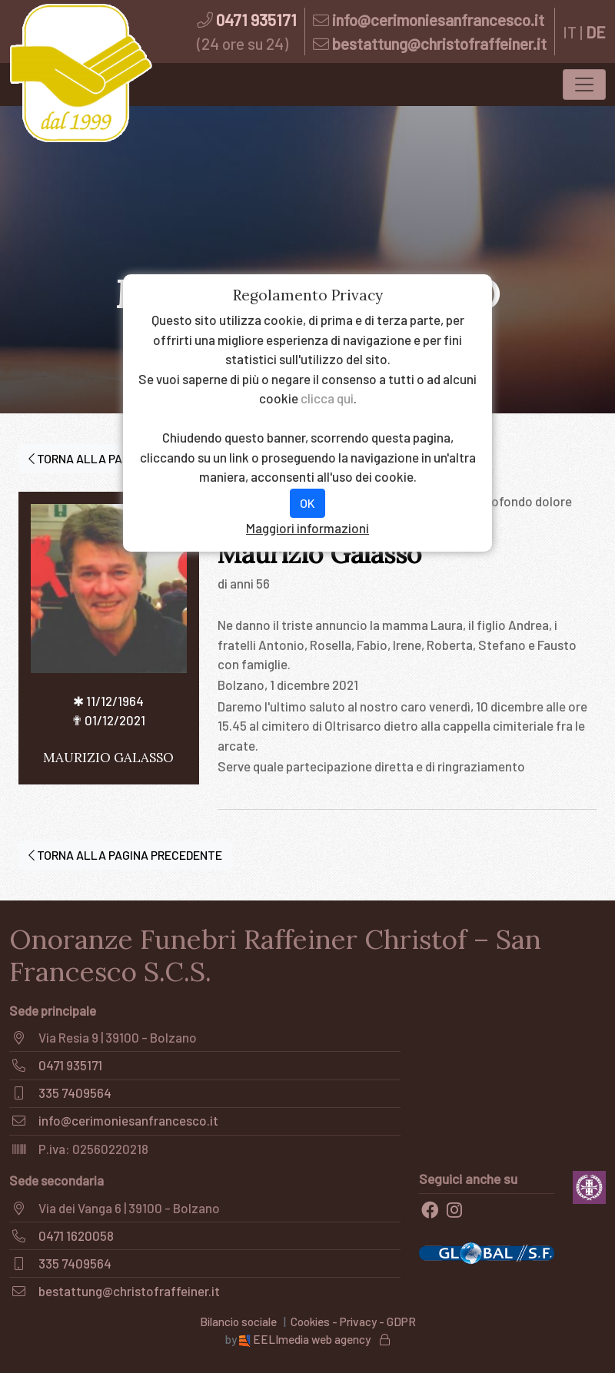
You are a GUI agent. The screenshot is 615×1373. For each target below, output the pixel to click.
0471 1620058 (76, 1235)
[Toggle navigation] (584, 84)
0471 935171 (256, 19)
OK (307, 503)
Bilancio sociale (238, 1321)
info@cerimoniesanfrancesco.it (438, 19)
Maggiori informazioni (307, 528)
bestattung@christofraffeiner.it (439, 43)
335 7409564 (74, 1092)
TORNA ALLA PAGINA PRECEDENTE (125, 854)
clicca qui (327, 398)
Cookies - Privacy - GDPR (353, 1321)
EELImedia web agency (306, 1339)
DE (596, 31)
